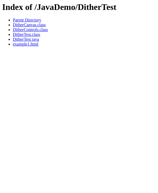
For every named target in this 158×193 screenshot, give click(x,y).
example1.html (25, 44)
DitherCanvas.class (29, 25)
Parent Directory (27, 20)
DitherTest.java (26, 39)
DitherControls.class (30, 29)
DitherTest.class (26, 34)
